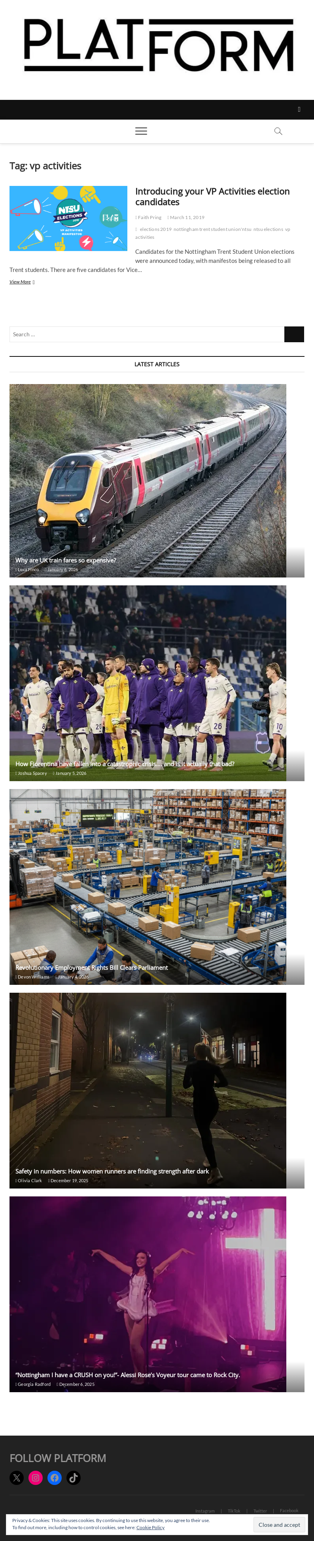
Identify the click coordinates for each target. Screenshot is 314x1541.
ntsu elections (268, 229)
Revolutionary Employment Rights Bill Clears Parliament (91, 967)
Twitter (260, 1510)
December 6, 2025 (76, 1384)
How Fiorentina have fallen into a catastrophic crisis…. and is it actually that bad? (124, 764)
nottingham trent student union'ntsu (213, 229)
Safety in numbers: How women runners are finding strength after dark (112, 1171)
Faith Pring (148, 217)
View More (30, 282)
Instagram (205, 1510)
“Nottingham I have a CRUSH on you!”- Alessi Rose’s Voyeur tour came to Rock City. (127, 1375)
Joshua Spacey (31, 773)
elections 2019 (156, 229)
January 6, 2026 (61, 569)
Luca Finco (27, 569)
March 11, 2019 (185, 217)
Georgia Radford (33, 1384)
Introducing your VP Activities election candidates (212, 196)
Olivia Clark (28, 1180)
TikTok (234, 1510)
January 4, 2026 (72, 976)
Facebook (289, 1510)
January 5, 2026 (69, 773)
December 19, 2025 (68, 1180)
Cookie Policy (150, 1527)
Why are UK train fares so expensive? (65, 560)
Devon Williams (32, 976)
